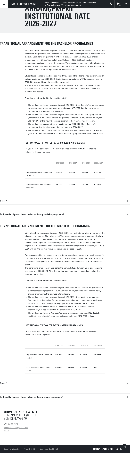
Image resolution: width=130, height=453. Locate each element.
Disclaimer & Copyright (12, 449)
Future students (89, 2)
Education (55, 2)
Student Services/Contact (71, 2)
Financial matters (53, 5)
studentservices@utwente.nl (16, 427)
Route (6, 430)
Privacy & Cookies (30, 449)
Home (46, 2)
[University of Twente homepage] (24, 4)
